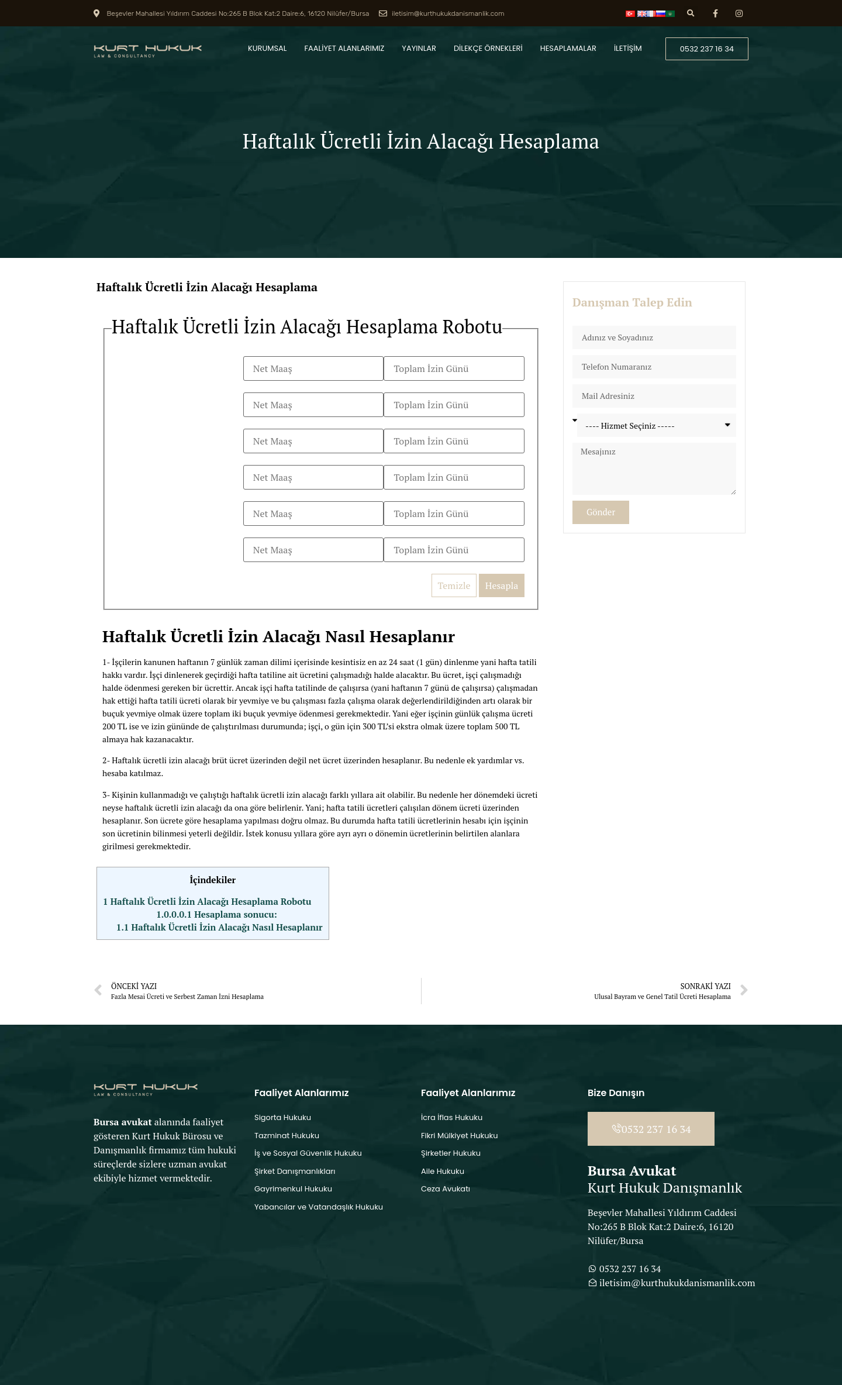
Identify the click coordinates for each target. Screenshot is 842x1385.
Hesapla (502, 585)
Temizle (453, 585)
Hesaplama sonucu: (216, 914)
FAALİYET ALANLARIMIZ (345, 48)
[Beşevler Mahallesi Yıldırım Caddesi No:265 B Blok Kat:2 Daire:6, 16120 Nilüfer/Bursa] (171, 1271)
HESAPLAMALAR (568, 48)
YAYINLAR (419, 48)
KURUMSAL (267, 48)
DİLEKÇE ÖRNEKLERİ (488, 48)
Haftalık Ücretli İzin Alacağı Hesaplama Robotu (207, 901)
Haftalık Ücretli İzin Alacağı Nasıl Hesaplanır (219, 927)
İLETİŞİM (628, 48)
